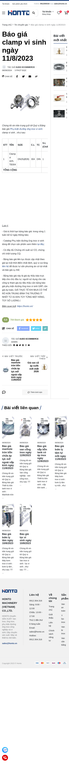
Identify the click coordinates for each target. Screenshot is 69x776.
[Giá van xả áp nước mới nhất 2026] (59, 51)
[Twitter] (20, 345)
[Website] (17, 345)
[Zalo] (5, 750)
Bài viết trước (12, 356)
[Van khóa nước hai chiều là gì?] (59, 98)
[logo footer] (9, 591)
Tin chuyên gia (9, 421)
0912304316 (44, 4)
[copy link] (36, 76)
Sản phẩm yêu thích (19, 4)
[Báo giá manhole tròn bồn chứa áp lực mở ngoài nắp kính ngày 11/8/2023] (8, 427)
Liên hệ (50, 624)
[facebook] (14, 345)
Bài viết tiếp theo (39, 357)
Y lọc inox (62, 618)
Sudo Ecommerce (25, 67)
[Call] (5, 758)
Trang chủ (50, 608)
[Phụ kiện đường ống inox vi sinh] (26, 129)
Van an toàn (62, 607)
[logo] (19, 13)
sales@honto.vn (60, 4)
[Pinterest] (23, 345)
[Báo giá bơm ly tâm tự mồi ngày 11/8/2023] (61, 427)
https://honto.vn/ (25, 306)
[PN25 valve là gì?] (59, 113)
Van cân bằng (62, 641)
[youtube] (29, 345)
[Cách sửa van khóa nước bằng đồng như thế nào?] (59, 82)
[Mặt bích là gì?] (59, 66)
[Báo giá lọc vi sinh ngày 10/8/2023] (26, 515)
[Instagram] (26, 345)
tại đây (40, 244)
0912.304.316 (35, 600)
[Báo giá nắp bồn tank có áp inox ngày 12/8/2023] (43, 427)
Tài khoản (5, 4)
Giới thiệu (50, 616)
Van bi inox (62, 630)
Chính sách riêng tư (50, 635)
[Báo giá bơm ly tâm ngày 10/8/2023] (8, 515)
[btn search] (33, 13)
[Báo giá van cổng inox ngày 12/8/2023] (26, 427)
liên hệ (5, 266)
